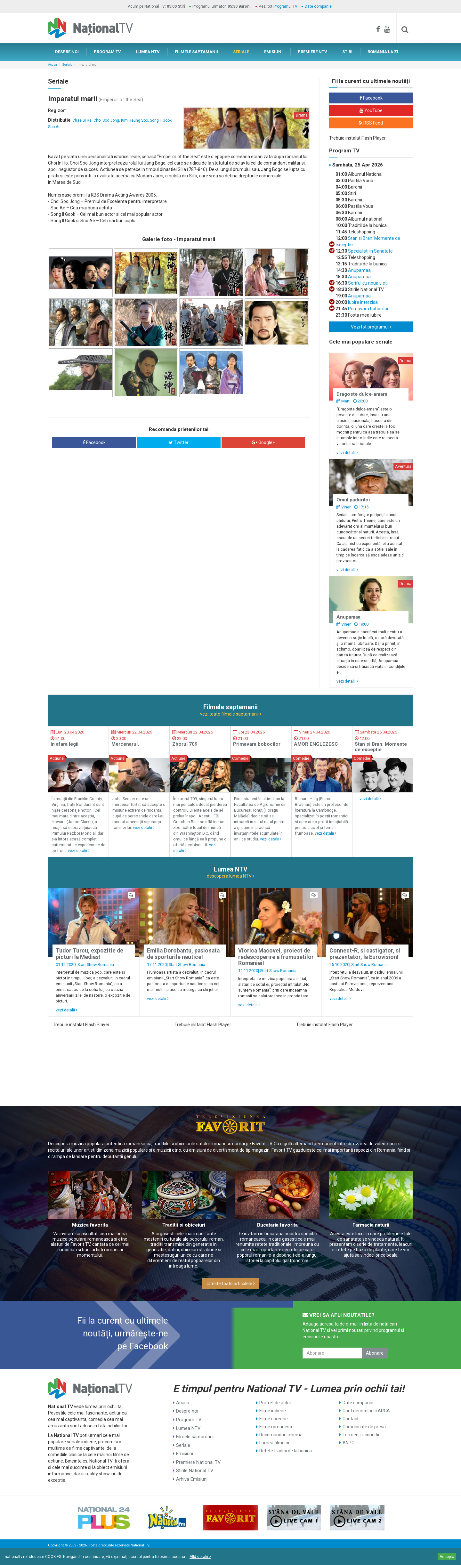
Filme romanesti (275, 1426)
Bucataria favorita (277, 1225)
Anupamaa (359, 270)
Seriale (67, 64)
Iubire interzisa (362, 302)
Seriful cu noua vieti (367, 283)
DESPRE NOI (67, 51)
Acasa (52, 64)
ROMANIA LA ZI (383, 51)
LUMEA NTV (148, 51)
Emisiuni (184, 1450)
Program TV (188, 1418)
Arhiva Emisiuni (191, 1474)
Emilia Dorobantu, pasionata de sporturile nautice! (183, 953)
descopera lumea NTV (230, 876)
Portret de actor (275, 1402)
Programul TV (285, 6)
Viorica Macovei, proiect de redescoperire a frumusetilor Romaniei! (276, 956)
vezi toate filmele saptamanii (230, 714)
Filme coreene (273, 1418)
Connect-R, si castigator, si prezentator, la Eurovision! (364, 953)
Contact (351, 1418)
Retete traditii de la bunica (285, 1450)
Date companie (318, 6)
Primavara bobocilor (368, 308)
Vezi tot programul (371, 326)
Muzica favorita (90, 1225)
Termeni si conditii (361, 1434)
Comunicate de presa (364, 1426)
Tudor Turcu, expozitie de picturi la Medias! (89, 953)
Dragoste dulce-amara (361, 394)
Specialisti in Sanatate (370, 251)
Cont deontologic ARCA (366, 1410)
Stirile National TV (194, 1466)
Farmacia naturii (370, 1225)
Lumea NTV (188, 1426)
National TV (140, 1545)
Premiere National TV (197, 1458)
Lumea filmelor (274, 1442)
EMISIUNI (273, 51)
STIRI (347, 51)
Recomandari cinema (281, 1434)
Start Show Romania (95, 964)
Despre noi (187, 1410)
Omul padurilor (353, 500)
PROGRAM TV (107, 51)
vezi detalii (347, 452)
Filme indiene (272, 1410)
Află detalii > (200, 1556)
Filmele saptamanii (195, 1434)
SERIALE (241, 51)
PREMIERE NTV (312, 51)
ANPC (348, 1442)
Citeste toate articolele (230, 1283)
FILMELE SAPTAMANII (196, 51)
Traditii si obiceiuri (183, 1225)
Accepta (447, 1556)
